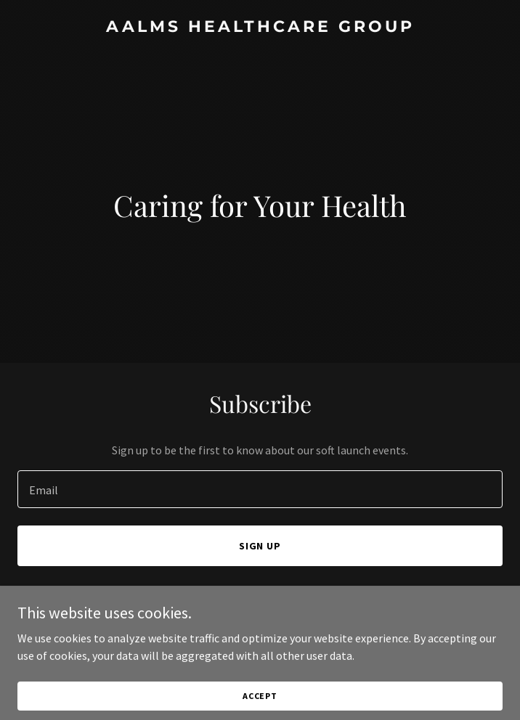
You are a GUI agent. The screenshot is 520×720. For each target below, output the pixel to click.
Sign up (260, 545)
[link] (260, 27)
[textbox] (260, 489)
